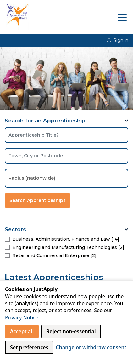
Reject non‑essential (71, 331)
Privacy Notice (21, 317)
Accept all (22, 331)
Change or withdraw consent (91, 347)
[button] (126, 120)
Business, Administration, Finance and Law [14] (65, 239)
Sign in (117, 40)
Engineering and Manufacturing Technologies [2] (68, 247)
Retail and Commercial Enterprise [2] (54, 255)
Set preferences (29, 347)
